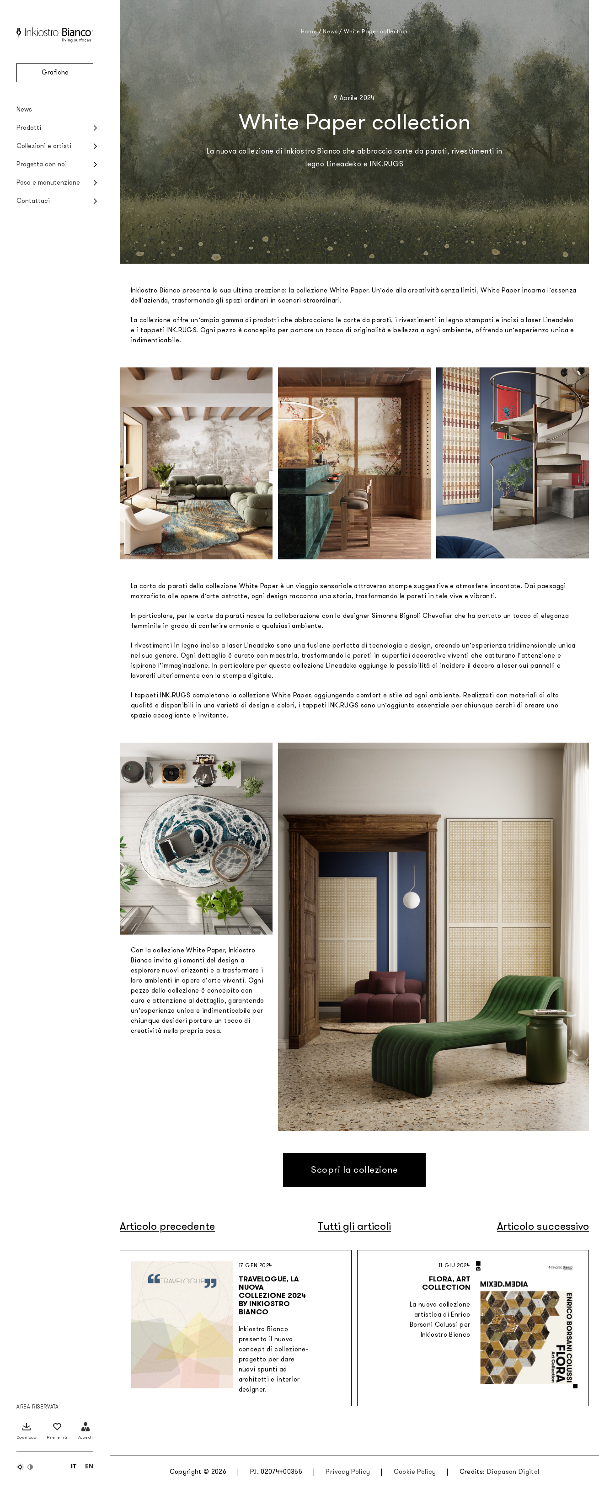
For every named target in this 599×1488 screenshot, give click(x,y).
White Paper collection (376, 31)
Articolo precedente (167, 1226)
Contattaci (33, 201)
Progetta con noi (41, 164)
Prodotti (28, 127)
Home (309, 31)
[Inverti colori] (25, 1467)
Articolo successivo (543, 1226)
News (24, 109)
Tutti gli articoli (354, 1226)
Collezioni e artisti (43, 146)
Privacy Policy (348, 1471)
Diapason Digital (513, 1471)
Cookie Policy (415, 1471)
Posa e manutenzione (48, 182)
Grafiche (55, 72)
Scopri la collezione (354, 1170)
